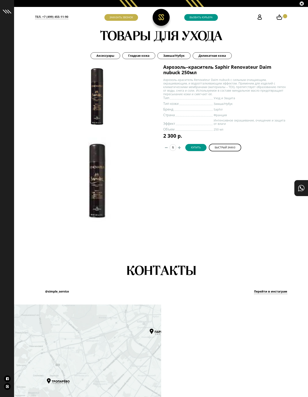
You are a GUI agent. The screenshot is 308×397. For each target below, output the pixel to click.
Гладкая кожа (138, 55)
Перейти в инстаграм (270, 291)
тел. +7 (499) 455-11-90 (51, 16)
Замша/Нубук (174, 55)
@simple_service (57, 291)
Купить (196, 147)
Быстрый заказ (225, 147)
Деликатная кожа (212, 55)
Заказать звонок (121, 17)
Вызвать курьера (201, 17)
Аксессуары (105, 55)
